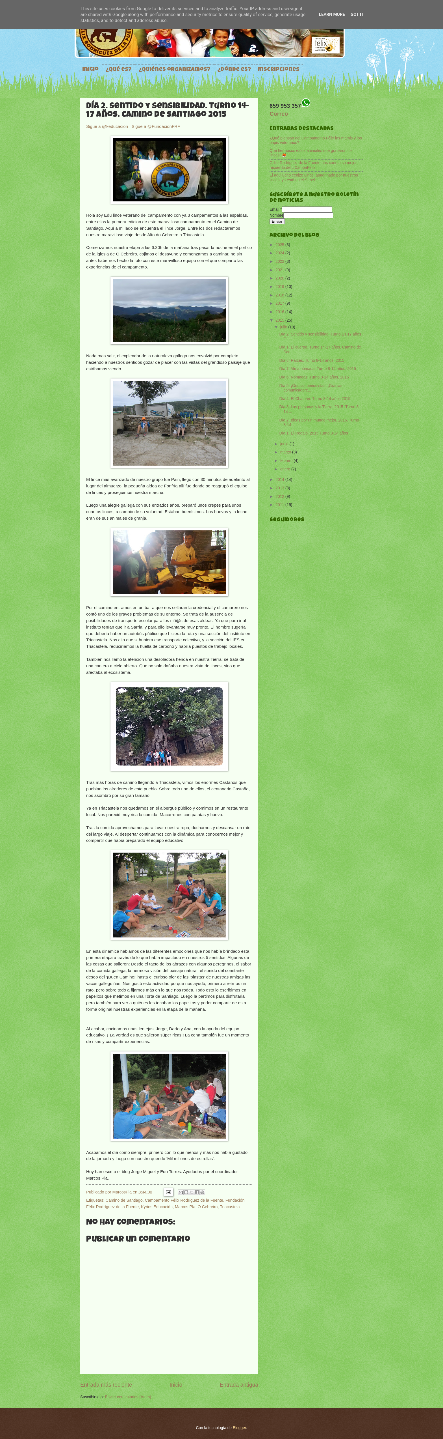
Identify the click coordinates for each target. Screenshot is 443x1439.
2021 (280, 270)
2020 (280, 278)
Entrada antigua (239, 1385)
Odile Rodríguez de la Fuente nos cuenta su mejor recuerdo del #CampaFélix (313, 165)
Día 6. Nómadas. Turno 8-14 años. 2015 (314, 377)
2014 (280, 479)
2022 (280, 261)
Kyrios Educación (157, 1206)
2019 (280, 287)
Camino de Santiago (123, 1200)
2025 (280, 245)
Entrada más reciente (106, 1385)
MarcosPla (122, 1192)
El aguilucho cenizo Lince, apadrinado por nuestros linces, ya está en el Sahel (314, 177)
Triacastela (230, 1206)
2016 (280, 312)
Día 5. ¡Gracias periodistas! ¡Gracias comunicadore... (310, 388)
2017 (280, 303)
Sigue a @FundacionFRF (156, 126)
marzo (286, 452)
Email (276, 209)
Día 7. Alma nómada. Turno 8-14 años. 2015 (317, 369)
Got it (357, 14)
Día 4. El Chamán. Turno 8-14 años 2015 (314, 399)
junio (285, 444)
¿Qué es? (118, 70)
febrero (287, 461)
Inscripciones (278, 70)
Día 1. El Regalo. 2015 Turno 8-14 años (313, 433)
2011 (280, 505)
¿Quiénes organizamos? (174, 70)
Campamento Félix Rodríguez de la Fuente (184, 1200)
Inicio (90, 69)
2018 (280, 295)
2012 (280, 496)
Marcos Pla (185, 1206)
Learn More (332, 14)
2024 (280, 253)
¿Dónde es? (234, 70)
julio (284, 327)
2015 (280, 320)
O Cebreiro (208, 1206)
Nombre (276, 215)
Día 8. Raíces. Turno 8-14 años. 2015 (311, 360)
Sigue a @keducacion (107, 126)
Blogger (239, 1428)
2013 (280, 488)
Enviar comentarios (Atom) (128, 1397)
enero (285, 469)
